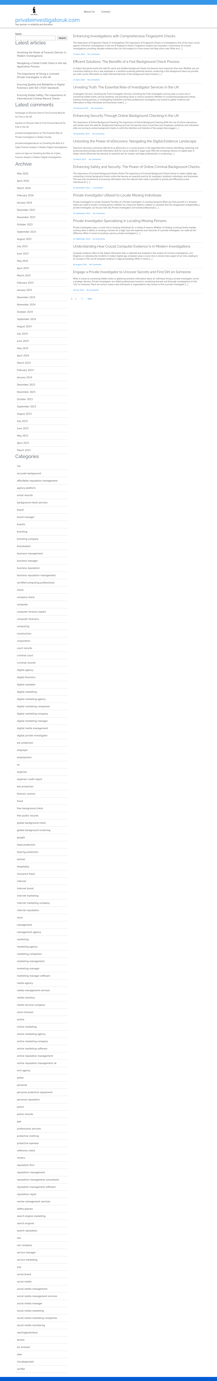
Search (18, 34)
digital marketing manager (32, 721)
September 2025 (26, 231)
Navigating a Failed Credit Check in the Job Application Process (41, 64)
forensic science (26, 793)
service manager (26, 1252)
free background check (30, 808)
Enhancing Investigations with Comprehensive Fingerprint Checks (124, 36)
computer (22, 604)
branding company (27, 538)
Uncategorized (25, 1361)
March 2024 (24, 362)
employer (22, 750)
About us (89, 11)
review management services (33, 1201)
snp (19, 1267)
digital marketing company (32, 713)
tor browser (23, 1347)
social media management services (37, 1296)
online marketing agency (31, 1034)
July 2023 (22, 421)
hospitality (23, 866)
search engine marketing (31, 1216)
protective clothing (28, 1136)
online (20, 1019)
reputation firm (25, 1165)
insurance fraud (26, 873)
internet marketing (27, 895)
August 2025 (24, 239)
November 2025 (26, 217)
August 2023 (24, 413)
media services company (31, 1004)
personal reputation (28, 1099)
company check (26, 597)
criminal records (26, 662)
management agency (29, 932)
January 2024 (24, 377)
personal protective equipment (34, 1092)
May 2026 (22, 173)
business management (30, 553)
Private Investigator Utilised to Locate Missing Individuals (117, 195)
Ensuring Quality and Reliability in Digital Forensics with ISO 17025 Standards (41, 86)
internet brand (25, 888)
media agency (25, 983)
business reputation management (36, 575)
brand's (21, 524)
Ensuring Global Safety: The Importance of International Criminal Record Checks (41, 96)
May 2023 (22, 435)
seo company (24, 1245)
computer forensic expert (31, 611)
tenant (20, 1339)
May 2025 (22, 260)
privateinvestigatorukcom (27, 133)
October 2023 (25, 399)
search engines (25, 1223)
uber (19, 1354)
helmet (21, 859)
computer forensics (28, 619)
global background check (31, 822)
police (20, 1106)
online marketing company (32, 1041)
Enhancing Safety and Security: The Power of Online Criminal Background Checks (136, 167)
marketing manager (28, 968)
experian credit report (29, 779)
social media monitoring (31, 1325)
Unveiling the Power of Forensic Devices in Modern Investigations (41, 54)
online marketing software (32, 1048)
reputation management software (36, 1186)
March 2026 (24, 188)
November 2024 (26, 304)
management (24, 924)
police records (25, 1114)
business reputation (28, 568)
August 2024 (24, 326)
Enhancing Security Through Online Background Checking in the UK (126, 116)
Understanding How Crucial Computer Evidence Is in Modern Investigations (131, 246)
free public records (27, 815)
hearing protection (27, 852)
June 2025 (23, 253)
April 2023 (23, 442)
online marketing (27, 1026)
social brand (24, 1274)
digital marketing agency (31, 699)
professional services (29, 1128)
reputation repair (26, 1194)
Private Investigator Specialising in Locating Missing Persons (119, 221)
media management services (33, 990)
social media (24, 1281)
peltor (20, 1077)
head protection (26, 844)
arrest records (25, 495)
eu (18, 764)
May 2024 (22, 348)
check (20, 589)
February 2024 (25, 370)
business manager (27, 560)
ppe (19, 1121)
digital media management (32, 728)
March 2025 (24, 275)
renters (21, 1157)
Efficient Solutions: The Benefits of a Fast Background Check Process (126, 62)
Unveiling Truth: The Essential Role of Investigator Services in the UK (126, 87)
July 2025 (22, 246)
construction (24, 633)
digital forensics (26, 677)
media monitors (26, 997)
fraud (20, 801)
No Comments (93, 54)
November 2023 (26, 392)
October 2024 (25, 311)
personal (22, 1085)
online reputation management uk (36, 1063)
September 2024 (26, 319)
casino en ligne (22, 153)
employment (24, 757)
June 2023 (23, 428)
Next (90, 298)
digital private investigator (32, 735)
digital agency (25, 670)
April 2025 (23, 268)
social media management (32, 1288)
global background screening (33, 830)
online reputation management (35, 1055)
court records (24, 648)
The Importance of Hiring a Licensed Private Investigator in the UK (38, 75)
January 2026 (24, 202)
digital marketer (26, 684)
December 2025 (26, 209)
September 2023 (26, 406)
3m (19, 466)
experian (22, 771)
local (20, 917)
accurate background (29, 473)
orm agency (23, 1070)
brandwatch (24, 546)
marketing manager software (33, 975)
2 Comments (97, 187)
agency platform (26, 488)
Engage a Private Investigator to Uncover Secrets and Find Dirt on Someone (132, 272)
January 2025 (24, 290)
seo (19, 1237)
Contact (105, 11)
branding (22, 531)
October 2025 (25, 224)
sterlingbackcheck (27, 1332)
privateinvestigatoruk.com (47, 20)
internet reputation (28, 910)
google (21, 837)
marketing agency (27, 946)
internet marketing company (33, 903)
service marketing (27, 1259)
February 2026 (25, 195)
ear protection (25, 742)
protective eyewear (28, 1143)
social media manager (29, 1303)
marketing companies (29, 953)
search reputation (27, 1230)
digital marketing (27, 691)
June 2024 (23, 341)
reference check (26, 1150)
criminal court (25, 655)
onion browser (25, 1012)
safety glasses (25, 1208)
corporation (23, 640)
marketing (23, 939)
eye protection (25, 786)
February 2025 (25, 282)
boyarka (19, 123)
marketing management (31, 961)
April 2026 (23, 180)
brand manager (25, 517)
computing (23, 626)
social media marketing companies (37, 1318)
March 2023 (24, 450)
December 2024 (26, 297)
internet (21, 881)
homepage (20, 112)
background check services (32, 502)
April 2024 (23, 355)
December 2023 (26, 384)
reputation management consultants (38, 1179)
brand (20, 509)
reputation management (31, 1172)
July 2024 (22, 333)
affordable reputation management (37, 480)
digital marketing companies (33, 706)
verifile (21, 1369)
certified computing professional (35, 582)
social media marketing (30, 1310)
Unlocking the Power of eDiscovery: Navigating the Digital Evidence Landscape (134, 141)
